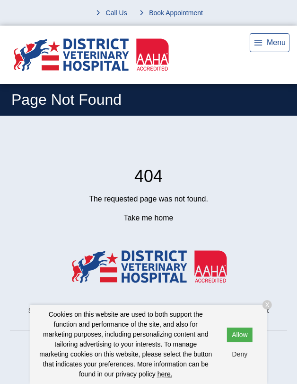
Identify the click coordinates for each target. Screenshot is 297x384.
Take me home (149, 218)
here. (165, 374)
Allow (239, 334)
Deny (240, 354)
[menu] (269, 42)
